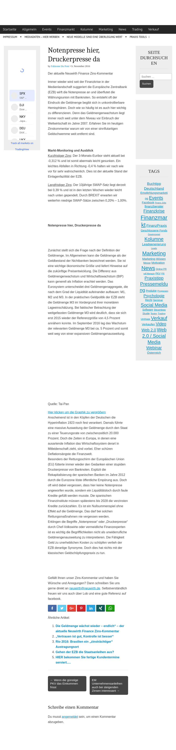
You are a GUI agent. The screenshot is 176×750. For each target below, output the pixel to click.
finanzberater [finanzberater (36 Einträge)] (154, 206)
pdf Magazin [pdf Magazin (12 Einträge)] (149, 273)
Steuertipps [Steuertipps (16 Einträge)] (160, 309)
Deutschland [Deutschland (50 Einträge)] (154, 188)
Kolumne (87, 29)
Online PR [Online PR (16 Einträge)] (161, 269)
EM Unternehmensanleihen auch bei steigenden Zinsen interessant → (107, 685)
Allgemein (29, 29)
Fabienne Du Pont (60, 66)
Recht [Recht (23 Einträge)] (148, 300)
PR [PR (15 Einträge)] (162, 273)
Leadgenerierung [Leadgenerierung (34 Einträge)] (154, 244)
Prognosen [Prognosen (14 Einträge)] (162, 291)
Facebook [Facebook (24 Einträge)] (148, 202)
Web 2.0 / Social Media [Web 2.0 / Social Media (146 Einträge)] (154, 336)
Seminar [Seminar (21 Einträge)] (158, 300)
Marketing (106, 29)
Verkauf (153, 29)
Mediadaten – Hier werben (42, 37)
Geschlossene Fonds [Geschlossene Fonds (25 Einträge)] (154, 230)
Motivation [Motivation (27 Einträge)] (158, 262)
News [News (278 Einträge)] (148, 268)
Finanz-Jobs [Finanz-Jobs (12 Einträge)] (160, 203)
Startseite (9, 29)
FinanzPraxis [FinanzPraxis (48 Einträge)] (156, 226)
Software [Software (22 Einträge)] (147, 309)
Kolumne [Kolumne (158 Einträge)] (154, 239)
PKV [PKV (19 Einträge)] (158, 273)
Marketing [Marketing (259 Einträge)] (154, 253)
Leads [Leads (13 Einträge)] (154, 248)
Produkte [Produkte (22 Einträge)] (151, 290)
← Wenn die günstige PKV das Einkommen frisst (64, 683)
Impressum (10, 37)
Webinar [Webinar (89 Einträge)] (154, 347)
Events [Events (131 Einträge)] (156, 197)
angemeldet (70, 716)
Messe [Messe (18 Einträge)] (147, 262)
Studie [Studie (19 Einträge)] (146, 313)
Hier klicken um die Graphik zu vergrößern (77, 412)
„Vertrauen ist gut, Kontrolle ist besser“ (85, 636)
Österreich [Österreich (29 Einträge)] (154, 352)
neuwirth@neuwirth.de (84, 588)
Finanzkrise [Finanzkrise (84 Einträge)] (154, 211)
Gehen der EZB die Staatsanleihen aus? (85, 652)
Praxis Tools (138, 37)
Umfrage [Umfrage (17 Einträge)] (145, 319)
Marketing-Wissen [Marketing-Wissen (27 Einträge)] (154, 258)
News (122, 29)
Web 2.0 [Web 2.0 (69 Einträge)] (148, 330)
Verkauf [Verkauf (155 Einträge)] (159, 318)
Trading (137, 29)
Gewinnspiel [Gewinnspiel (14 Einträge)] (154, 234)
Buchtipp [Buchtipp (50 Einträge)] (154, 184)
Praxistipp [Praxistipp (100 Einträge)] (154, 278)
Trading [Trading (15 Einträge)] (162, 313)
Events (47, 29)
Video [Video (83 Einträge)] (161, 324)
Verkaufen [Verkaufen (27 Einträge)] (148, 324)
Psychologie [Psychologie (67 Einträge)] (154, 296)
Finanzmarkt (66, 29)
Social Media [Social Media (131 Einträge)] (154, 305)
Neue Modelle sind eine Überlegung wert (94, 37)
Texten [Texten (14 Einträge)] (153, 313)
